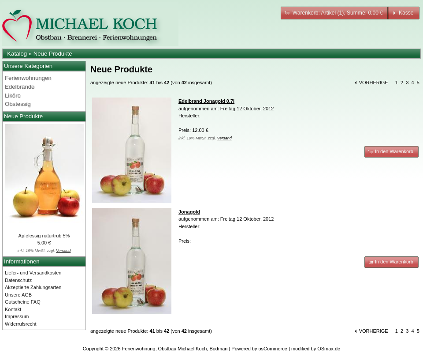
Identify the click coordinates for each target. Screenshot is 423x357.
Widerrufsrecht (21, 324)
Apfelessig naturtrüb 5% (44, 235)
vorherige (373, 82)
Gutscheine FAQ (23, 301)
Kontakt (13, 309)
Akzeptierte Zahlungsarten (33, 287)
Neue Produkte (52, 53)
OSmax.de (328, 348)
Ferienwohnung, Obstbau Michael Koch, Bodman (175, 348)
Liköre (13, 95)
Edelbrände (19, 86)
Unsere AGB (18, 294)
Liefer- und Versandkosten (33, 272)
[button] (335, 13)
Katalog (17, 53)
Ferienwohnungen (28, 78)
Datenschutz (18, 280)
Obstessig (18, 104)
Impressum (17, 316)
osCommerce (273, 348)
